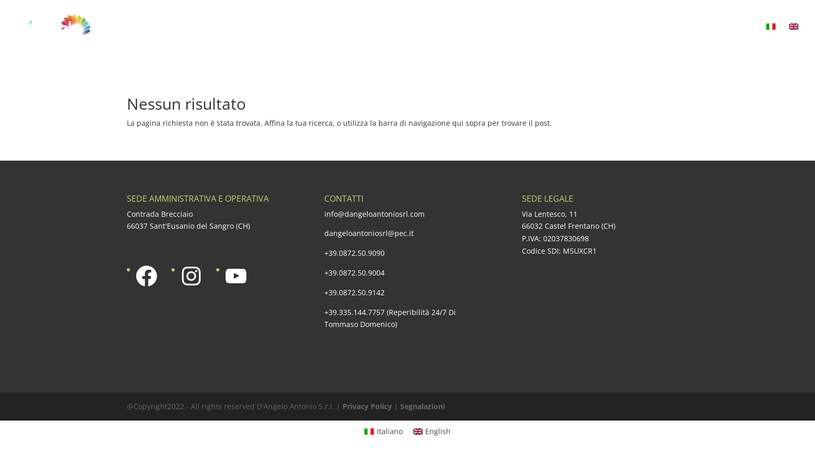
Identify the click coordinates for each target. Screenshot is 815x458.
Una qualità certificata (476, 27)
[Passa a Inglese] (793, 38)
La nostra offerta (364, 27)
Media (680, 27)
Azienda (287, 27)
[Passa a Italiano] (383, 431)
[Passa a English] (432, 431)
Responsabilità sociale (597, 27)
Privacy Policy (367, 406)
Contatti (734, 27)
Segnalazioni (422, 406)
